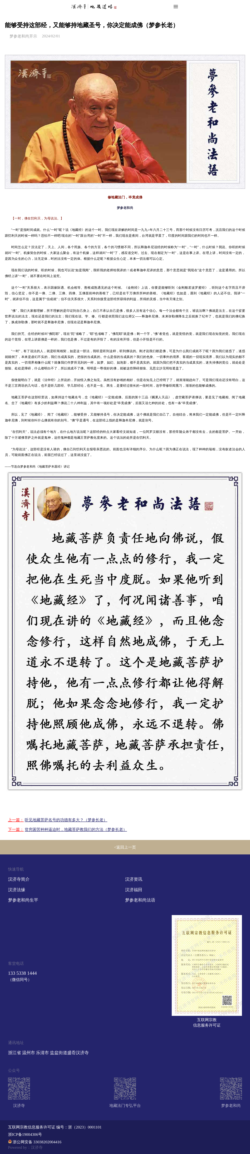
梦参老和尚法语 (140, 900)
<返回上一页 (125, 847)
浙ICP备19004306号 (25, 1134)
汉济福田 (133, 889)
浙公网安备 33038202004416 (37, 1142)
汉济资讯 (133, 879)
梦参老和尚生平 (23, 900)
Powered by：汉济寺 (25, 1147)
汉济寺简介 (19, 879)
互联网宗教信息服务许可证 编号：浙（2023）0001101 (55, 1127)
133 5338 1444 (22, 973)
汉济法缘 (16, 889)
